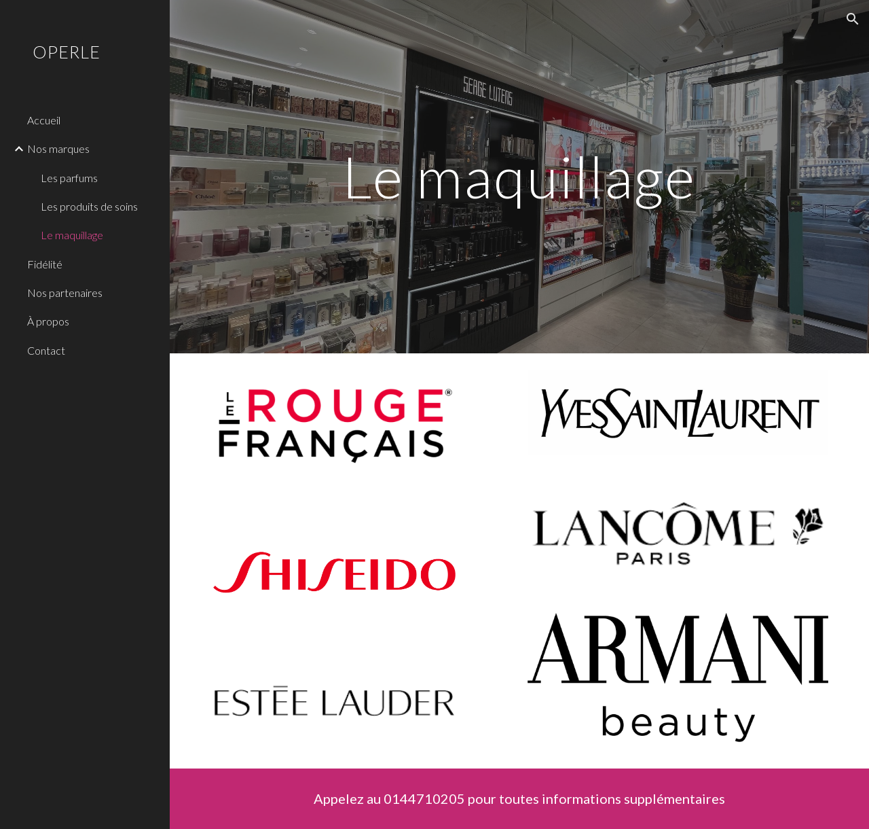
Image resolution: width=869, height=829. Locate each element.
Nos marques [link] (58, 148)
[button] (852, 19)
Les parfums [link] (69, 177)
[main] (519, 176)
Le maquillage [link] (72, 234)
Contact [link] (46, 350)
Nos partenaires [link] (65, 292)
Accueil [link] (43, 119)
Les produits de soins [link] (89, 206)
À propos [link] (48, 321)
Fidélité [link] (44, 264)
